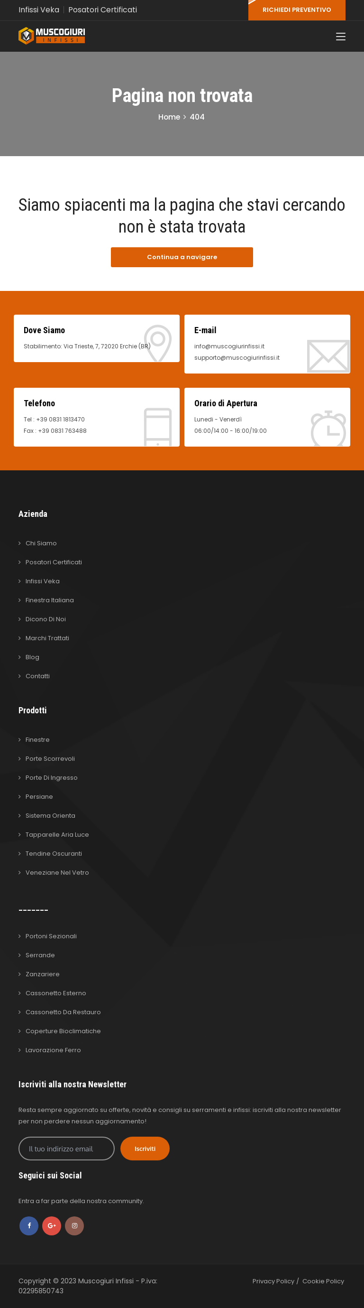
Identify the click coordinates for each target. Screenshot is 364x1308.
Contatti (38, 676)
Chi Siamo (41, 543)
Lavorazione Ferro (53, 1050)
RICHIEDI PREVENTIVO (297, 9)
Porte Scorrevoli (50, 758)
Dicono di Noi (46, 619)
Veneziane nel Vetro (57, 872)
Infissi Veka (38, 9)
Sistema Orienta (50, 815)
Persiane (39, 796)
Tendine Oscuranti (54, 853)
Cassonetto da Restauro (63, 1012)
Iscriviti (145, 1148)
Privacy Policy (273, 1281)
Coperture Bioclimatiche (63, 1031)
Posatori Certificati (103, 9)
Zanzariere (43, 974)
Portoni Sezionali (51, 936)
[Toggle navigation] (341, 37)
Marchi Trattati (47, 638)
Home (169, 117)
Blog (32, 657)
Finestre (38, 739)
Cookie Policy (323, 1281)
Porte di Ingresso (52, 777)
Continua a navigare (182, 257)
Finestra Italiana (50, 600)
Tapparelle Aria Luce (57, 834)
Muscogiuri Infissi (107, 1281)
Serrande (40, 955)
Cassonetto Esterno (56, 993)
